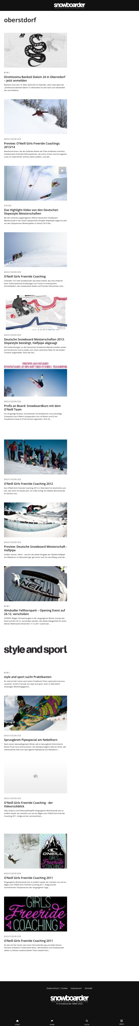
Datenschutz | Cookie (57, 988)
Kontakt (88, 988)
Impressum (76, 988)
